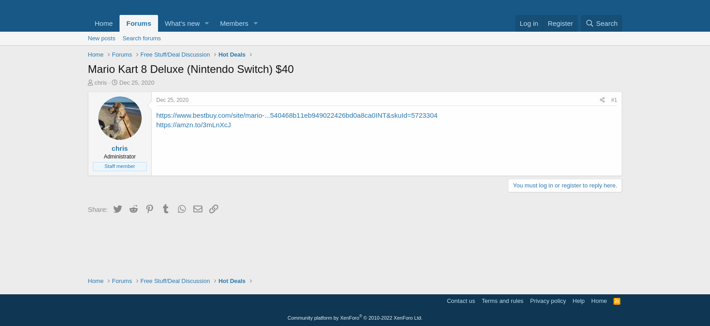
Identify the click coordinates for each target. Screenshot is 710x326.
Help (579, 300)
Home (104, 23)
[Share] (602, 100)
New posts (101, 38)
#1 (614, 100)
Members (234, 23)
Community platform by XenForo (355, 318)
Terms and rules (502, 300)
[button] (207, 23)
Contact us (461, 300)
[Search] (601, 23)
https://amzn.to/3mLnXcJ (193, 125)
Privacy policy (548, 300)
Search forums (142, 38)
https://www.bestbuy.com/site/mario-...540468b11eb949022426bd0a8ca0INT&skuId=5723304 (296, 115)
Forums (138, 23)
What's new (182, 23)
